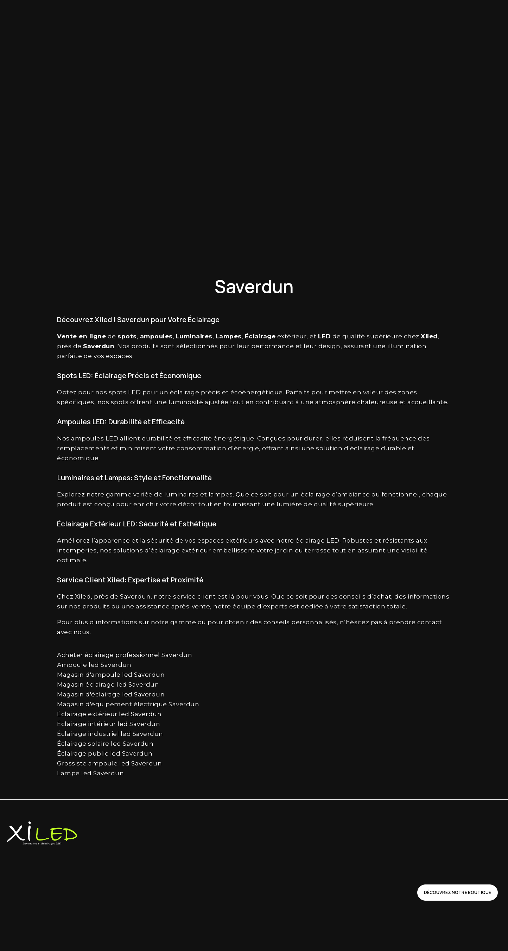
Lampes (229, 336)
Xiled (429, 336)
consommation (201, 448)
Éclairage (260, 336)
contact (429, 622)
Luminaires (194, 336)
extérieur (292, 336)
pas (376, 622)
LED (324, 336)
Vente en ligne (81, 336)
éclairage (184, 392)
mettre (340, 392)
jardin (284, 550)
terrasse (318, 550)
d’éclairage (362, 448)
